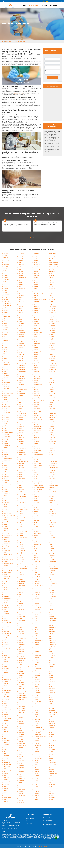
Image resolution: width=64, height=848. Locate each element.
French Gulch (22, 400)
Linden (20, 754)
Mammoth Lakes (38, 290)
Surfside (51, 524)
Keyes (20, 640)
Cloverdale (6, 650)
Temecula (51, 552)
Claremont (6, 635)
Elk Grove (21, 295)
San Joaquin (52, 316)
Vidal (50, 662)
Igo (19, 577)
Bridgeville (6, 476)
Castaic (5, 589)
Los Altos (21, 798)
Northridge (36, 491)
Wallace (51, 677)
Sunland (51, 517)
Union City (51, 625)
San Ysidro (51, 351)
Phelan (35, 627)
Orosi (35, 555)
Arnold (5, 329)
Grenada (21, 472)
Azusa (5, 356)
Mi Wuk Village (37, 351)
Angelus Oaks (7, 305)
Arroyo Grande (7, 332)
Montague (36, 387)
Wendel (51, 701)
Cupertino (6, 722)
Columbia (6, 668)
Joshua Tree (22, 616)
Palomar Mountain (38, 585)
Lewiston (21, 749)
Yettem (51, 780)
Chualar (5, 629)
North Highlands (38, 482)
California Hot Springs (9, 515)
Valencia (51, 635)
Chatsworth (7, 615)
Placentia (36, 660)
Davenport (6, 736)
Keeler (20, 627)
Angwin (5, 307)
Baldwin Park (7, 364)
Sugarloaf (51, 507)
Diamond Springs (8, 764)
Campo (5, 539)
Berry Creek (7, 403)
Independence (22, 583)
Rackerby (36, 718)
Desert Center (7, 757)
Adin (5, 259)
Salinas (51, 281)
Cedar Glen (6, 604)
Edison (20, 266)
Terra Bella (51, 559)
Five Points (21, 354)
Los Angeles (22, 800)
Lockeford (21, 771)
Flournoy (21, 358)
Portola (36, 699)
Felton (20, 340)
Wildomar (51, 734)
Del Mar (6, 746)
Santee (51, 378)
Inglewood (21, 589)
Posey (35, 703)
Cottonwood (7, 696)
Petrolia (36, 625)
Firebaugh (21, 351)
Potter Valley (37, 707)
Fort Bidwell (22, 378)
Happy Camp (22, 502)
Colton (5, 666)
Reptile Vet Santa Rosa (19, 41)
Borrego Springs (8, 458)
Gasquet (21, 419)
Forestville (21, 375)
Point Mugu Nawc (38, 681)
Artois (5, 336)
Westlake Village (53, 714)
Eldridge (21, 290)
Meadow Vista (37, 334)
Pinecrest (36, 644)
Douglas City (7, 781)
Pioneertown (37, 651)
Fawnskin (21, 336)
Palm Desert (37, 574)
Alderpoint (6, 273)
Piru (35, 653)
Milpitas (36, 367)
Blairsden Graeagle (8, 432)
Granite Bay (22, 456)
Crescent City (7, 707)
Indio (20, 587)
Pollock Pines (37, 684)
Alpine (5, 283)
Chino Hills (6, 626)
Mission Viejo (37, 378)
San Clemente (52, 299)
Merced (36, 347)
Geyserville (21, 426)
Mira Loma (36, 371)
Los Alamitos (22, 795)
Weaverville (52, 694)
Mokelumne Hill (38, 384)
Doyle (5, 786)
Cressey (6, 711)
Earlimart (21, 260)
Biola (5, 427)
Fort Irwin (21, 384)
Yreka (50, 791)
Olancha (36, 526)
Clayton (6, 639)
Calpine (5, 524)
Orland (35, 550)
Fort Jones (21, 386)
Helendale (21, 520)
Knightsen (21, 660)
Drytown (6, 788)
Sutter (50, 528)
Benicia (5, 397)
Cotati (5, 694)
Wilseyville (51, 745)
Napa (35, 439)
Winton (51, 758)
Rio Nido (36, 782)
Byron (5, 504)
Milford (35, 358)
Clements (6, 644)
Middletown (37, 352)
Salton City (51, 282)
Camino (6, 530)
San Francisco (52, 306)
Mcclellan (36, 323)
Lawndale (21, 732)
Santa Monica (52, 369)
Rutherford (52, 271)
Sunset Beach (52, 522)
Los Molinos (37, 255)
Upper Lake (52, 631)
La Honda (21, 673)
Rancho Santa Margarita (40, 736)
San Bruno (51, 295)
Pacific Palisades (38, 563)
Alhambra (6, 275)
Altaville (6, 288)
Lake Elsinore (22, 704)
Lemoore (21, 747)
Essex (20, 316)
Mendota (36, 340)
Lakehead (21, 712)
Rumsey (51, 268)
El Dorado (21, 275)
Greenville (21, 469)
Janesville (21, 609)
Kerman (21, 635)
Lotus (35, 262)
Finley (20, 349)
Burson (5, 498)
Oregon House (37, 544)
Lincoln (20, 752)
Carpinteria (6, 578)
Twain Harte (52, 616)
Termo (50, 557)
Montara (36, 389)
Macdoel (36, 277)
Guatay (20, 487)
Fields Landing (22, 345)
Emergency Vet (18, 93)
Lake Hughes (22, 708)
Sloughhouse (52, 434)
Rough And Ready (53, 262)
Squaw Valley (52, 478)
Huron (20, 570)
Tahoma (51, 539)
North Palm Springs (39, 487)
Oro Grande (37, 553)
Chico (5, 618)
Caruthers (6, 581)
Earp (20, 262)
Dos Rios (6, 779)
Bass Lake (6, 375)
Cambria (6, 528)
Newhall (36, 459)
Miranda (36, 375)
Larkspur (21, 727)
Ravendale (36, 740)
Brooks (5, 482)
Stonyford (51, 496)
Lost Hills (36, 260)
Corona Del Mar (8, 687)
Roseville (51, 258)
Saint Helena (52, 277)
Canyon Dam (7, 556)
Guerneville (21, 489)
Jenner (20, 611)
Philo (35, 631)
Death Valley (7, 742)
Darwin (5, 735)
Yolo (50, 782)
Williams (51, 736)
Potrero (36, 705)
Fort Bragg (21, 380)
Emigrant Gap (22, 303)
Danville (6, 733)
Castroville (6, 594)
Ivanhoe (21, 600)
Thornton (51, 565)
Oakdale (36, 507)
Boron (5, 456)
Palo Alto (36, 579)
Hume (20, 565)
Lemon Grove (22, 745)
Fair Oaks (21, 323)
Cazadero (6, 602)
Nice (35, 469)
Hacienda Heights (23, 494)
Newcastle (36, 458)
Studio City (51, 506)
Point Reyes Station (39, 683)
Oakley (35, 513)
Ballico (5, 366)
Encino (20, 308)
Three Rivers (52, 570)
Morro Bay (36, 413)
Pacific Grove (37, 561)
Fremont (21, 397)
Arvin (5, 338)
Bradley (5, 463)
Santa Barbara (52, 356)
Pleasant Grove (38, 672)
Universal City (52, 627)
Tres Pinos (51, 592)
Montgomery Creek (39, 400)
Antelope (6, 310)
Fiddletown (22, 343)
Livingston (21, 767)
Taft (50, 533)
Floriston (21, 356)
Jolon (20, 614)
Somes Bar (52, 450)
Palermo (36, 572)
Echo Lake (21, 264)
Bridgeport (6, 474)
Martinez (36, 312)
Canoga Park (7, 546)
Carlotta (6, 565)
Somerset (51, 448)
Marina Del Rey (38, 304)
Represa (36, 762)
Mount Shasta (37, 424)
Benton (5, 399)
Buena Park (7, 489)
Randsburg (36, 738)
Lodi (20, 774)
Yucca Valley (52, 797)
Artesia (5, 334)
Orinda (35, 548)
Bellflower (6, 390)
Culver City (6, 720)
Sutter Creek (52, 530)
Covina (5, 703)
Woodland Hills (53, 773)
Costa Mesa (7, 692)
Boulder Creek (7, 460)
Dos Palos (6, 777)
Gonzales (21, 447)
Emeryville (21, 301)
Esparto (21, 314)
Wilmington (52, 743)
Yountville (51, 790)
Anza (5, 314)
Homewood (22, 550)
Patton (35, 605)
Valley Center (52, 640)
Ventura (51, 653)
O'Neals (36, 500)
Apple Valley (7, 316)
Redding (36, 749)
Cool (5, 677)
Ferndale (21, 341)
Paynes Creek (37, 609)
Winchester (52, 749)
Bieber (5, 408)
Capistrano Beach (8, 559)
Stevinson (51, 487)
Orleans (36, 552)
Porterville (36, 697)
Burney (5, 495)
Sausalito (51, 382)
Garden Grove (22, 413)
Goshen (21, 450)
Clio (4, 646)
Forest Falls (22, 367)
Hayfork (21, 513)
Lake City (21, 703)
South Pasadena (53, 469)
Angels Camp (7, 303)
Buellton (6, 487)
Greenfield (21, 465)
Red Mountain (37, 745)
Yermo (50, 779)
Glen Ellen (21, 430)
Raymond (36, 742)
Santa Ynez (52, 375)
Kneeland (21, 656)
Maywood (36, 319)
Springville (51, 476)
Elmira (20, 297)
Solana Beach (52, 443)
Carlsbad (6, 567)
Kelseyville (21, 631)
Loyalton (36, 266)
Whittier (51, 732)
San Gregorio (52, 312)
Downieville (6, 784)
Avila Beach (7, 355)
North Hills (36, 483)
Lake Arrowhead (23, 701)
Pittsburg (36, 657)
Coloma (6, 664)
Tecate (50, 544)
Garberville (21, 411)
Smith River (52, 437)
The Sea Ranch (53, 561)
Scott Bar (51, 386)
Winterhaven (52, 755)
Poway (35, 708)
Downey (6, 783)
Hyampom (21, 572)
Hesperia (21, 533)
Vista (50, 673)
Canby (5, 545)
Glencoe (21, 432)
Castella (6, 591)
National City (37, 441)
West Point (52, 710)
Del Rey (5, 747)
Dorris (5, 775)
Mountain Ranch (38, 428)
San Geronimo (52, 310)
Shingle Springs (53, 415)
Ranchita (36, 725)
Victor (50, 659)
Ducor (5, 794)
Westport (51, 721)
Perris (35, 620)
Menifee (36, 341)
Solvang (51, 447)
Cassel (5, 587)
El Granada (21, 279)
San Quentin (52, 343)
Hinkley (20, 542)
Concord (6, 676)
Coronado (6, 688)
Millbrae (36, 364)
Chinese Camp (7, 622)
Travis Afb (51, 590)
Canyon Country (8, 554)
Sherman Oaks (53, 413)
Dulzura (5, 795)
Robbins (36, 797)
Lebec (20, 738)
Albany (5, 270)
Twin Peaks (52, 622)
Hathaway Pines (23, 507)
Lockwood (21, 773)
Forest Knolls (22, 369)
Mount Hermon (38, 421)
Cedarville (6, 607)
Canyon (5, 552)
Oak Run (36, 504)
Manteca (36, 295)
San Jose (51, 317)
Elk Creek (21, 293)
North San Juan (38, 489)
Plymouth (36, 677)
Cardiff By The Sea (8, 563)
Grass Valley (22, 458)
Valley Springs (52, 644)
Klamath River (22, 655)
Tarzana (51, 541)
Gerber (20, 424)
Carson (5, 580)
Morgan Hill (37, 410)
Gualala (20, 485)
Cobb (5, 659)
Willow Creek (52, 740)
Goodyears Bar (22, 448)
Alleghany (6, 279)
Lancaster (21, 723)
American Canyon (8, 297)
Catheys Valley (7, 598)
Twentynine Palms (53, 618)
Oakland (36, 511)
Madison (36, 284)
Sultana (51, 511)
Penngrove (36, 616)
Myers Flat (36, 437)
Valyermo (51, 648)
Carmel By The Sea (8, 570)
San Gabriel (52, 308)
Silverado (51, 428)
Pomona (36, 686)
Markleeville (37, 308)
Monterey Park (37, 399)
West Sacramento (53, 712)
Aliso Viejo (6, 277)
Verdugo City (52, 655)
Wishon (51, 760)
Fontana (21, 362)
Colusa (5, 670)
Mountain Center (38, 426)
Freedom (21, 395)
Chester (6, 617)
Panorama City (37, 589)
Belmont (6, 391)
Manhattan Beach (38, 293)
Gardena (21, 417)
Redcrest (36, 747)
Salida (50, 279)
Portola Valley (37, 701)
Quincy (35, 716)
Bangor (5, 368)
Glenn (20, 439)
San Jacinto (52, 314)
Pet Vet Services (33, 5)
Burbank (6, 491)
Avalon (5, 349)
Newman (36, 461)
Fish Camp (21, 352)
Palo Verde (36, 583)
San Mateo (51, 336)
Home (24, 5)
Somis (50, 452)
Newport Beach (38, 463)
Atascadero (7, 340)
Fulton (20, 408)
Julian (20, 618)
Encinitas (21, 306)
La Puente (21, 682)
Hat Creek (21, 506)
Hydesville (21, 574)
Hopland (21, 557)
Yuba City (51, 793)
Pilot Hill (36, 636)
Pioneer (36, 649)
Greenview (21, 467)
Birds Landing (7, 428)
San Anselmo (52, 290)
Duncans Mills (7, 797)
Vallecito (51, 636)
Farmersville (22, 332)
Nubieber (36, 496)
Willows (51, 742)
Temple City (52, 553)
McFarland (36, 327)
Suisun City (51, 509)
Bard (5, 371)
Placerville (36, 662)
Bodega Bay (7, 445)
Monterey (36, 397)
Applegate (6, 318)
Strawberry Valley (53, 504)
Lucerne (36, 268)
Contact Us (44, 5)
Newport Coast (38, 465)
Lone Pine (21, 786)
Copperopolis (7, 679)
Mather (35, 316)
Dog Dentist (29, 821)
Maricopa (36, 301)
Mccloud (36, 325)
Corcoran (6, 681)
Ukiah (50, 624)
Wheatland (52, 725)
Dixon (5, 771)
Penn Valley (37, 614)
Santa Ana (51, 354)
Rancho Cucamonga (39, 729)
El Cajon (21, 269)
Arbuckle (6, 321)
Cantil (5, 548)
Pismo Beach (37, 655)
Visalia (50, 672)
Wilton (50, 747)
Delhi (5, 751)
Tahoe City (51, 535)
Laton (20, 730)
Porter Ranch (37, 696)
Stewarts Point (53, 489)
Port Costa (36, 690)
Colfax (5, 663)
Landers (21, 725)
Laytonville (21, 734)
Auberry (6, 345)
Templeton (52, 555)
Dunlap (5, 799)
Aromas (6, 331)
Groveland (21, 480)
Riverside (36, 795)
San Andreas (52, 288)
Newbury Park (37, 456)
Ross (50, 260)
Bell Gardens (7, 386)
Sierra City (51, 421)
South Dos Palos (53, 461)
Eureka (20, 319)
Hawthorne (21, 511)
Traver (50, 589)
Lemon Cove (22, 743)
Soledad (51, 445)
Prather (36, 710)
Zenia (50, 801)
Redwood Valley (38, 758)
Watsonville (52, 692)
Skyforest (51, 432)
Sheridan (51, 411)
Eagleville (21, 258)
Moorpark (36, 404)
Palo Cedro (37, 581)
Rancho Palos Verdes (39, 732)
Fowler (20, 391)
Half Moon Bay (22, 496)
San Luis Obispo (53, 328)
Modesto (36, 380)
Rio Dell (36, 779)
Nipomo (36, 474)
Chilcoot (6, 620)
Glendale (21, 434)
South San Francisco (54, 470)
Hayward (21, 515)
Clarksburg (6, 637)
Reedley (36, 760)
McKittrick (36, 330)
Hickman (21, 535)
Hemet (20, 524)
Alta (5, 285)
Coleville (6, 661)
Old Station (37, 528)
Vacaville (51, 633)
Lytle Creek (37, 275)
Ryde (50, 273)
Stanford (51, 482)
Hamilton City (22, 498)
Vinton (50, 670)
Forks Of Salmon (23, 376)
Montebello (37, 395)
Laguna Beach (22, 691)
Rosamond (52, 255)
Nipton (35, 476)
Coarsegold (7, 657)
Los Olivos (36, 257)
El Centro (21, 271)
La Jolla (21, 675)
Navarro (36, 443)
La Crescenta (22, 668)
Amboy (5, 296)
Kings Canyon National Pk (24, 646)
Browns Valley (7, 484)
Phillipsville (36, 629)
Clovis (5, 652)
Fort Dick (21, 382)
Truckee (51, 600)
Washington (52, 688)
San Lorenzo (52, 325)
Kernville (21, 636)
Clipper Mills (7, 648)
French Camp (22, 399)
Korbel (20, 662)
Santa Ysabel (52, 376)
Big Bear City (7, 412)
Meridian (36, 349)
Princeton (36, 712)
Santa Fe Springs (53, 364)
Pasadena (36, 598)
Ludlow (36, 271)
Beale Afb (6, 379)
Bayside (6, 377)
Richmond (36, 771)
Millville (35, 365)
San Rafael (51, 345)
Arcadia (5, 323)
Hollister (21, 544)
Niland (35, 472)
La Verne (21, 686)
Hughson (21, 563)
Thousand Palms (53, 568)
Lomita (20, 782)
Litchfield (21, 758)
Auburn (5, 347)
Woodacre (51, 766)
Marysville (36, 314)
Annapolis (6, 308)
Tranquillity (51, 587)
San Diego (51, 301)
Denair (5, 753)
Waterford (51, 690)
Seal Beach (52, 389)
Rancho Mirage (38, 731)
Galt (20, 410)
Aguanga (6, 262)
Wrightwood (52, 777)
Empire (20, 304)
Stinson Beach (52, 491)
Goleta (20, 445)
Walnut (51, 679)
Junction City (22, 620)
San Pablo (51, 340)
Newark (36, 452)
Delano (5, 749)
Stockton (51, 494)
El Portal (21, 284)
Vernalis (51, 657)
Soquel (50, 458)
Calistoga (6, 521)
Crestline (6, 712)
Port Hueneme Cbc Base (40, 694)
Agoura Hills (7, 261)
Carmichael (6, 574)
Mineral (35, 369)
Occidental (36, 517)
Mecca (35, 336)
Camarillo (6, 526)
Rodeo (35, 801)
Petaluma (36, 624)
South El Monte (53, 463)
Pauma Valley (37, 607)
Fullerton (21, 406)
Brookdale (6, 480)
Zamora (51, 799)
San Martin (51, 334)
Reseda (36, 766)
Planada (36, 664)
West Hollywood (53, 708)
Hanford (21, 500)
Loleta (20, 776)
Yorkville (51, 786)
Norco (35, 478)
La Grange (21, 669)
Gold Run (21, 443)
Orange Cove (37, 541)
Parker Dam (37, 594)
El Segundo (22, 286)
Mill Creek (36, 360)
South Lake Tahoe (53, 467)
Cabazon (6, 506)
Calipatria (6, 519)
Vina (50, 668)
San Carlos (51, 297)
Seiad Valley (52, 397)
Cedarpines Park (8, 605)
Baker (5, 360)
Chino (5, 624)
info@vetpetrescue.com (9, 1)
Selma (50, 399)
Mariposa (36, 306)
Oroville (36, 557)
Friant (20, 404)
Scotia (50, 384)
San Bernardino (53, 293)
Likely (20, 751)
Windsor (51, 751)
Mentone (36, 345)
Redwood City (37, 756)
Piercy (35, 635)
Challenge (6, 613)
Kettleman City (22, 638)
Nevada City (37, 448)
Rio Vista (36, 786)
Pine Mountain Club (39, 640)
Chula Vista (6, 631)
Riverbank (36, 791)
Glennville (21, 441)
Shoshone (51, 419)
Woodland (51, 771)
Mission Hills (37, 376)
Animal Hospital (30, 818)
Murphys (36, 434)
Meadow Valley (38, 332)
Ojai (35, 524)
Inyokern (21, 592)
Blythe (5, 441)
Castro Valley (7, 593)
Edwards (21, 268)
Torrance (51, 581)
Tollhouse (51, 574)
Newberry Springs (38, 454)
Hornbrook (21, 559)
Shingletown (52, 417)
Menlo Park (37, 343)
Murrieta (36, 435)
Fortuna (21, 387)
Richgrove (36, 769)
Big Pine (6, 421)
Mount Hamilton (38, 419)
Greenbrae (21, 463)
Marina (35, 303)
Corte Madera (7, 690)
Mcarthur (36, 321)
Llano (20, 769)
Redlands (36, 751)
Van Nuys (51, 649)
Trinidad (51, 594)
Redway (36, 755)
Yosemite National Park (55, 788)
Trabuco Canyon (53, 583)
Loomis (21, 793)
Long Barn (21, 787)
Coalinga (6, 655)
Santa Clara (52, 358)
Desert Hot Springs (8, 759)
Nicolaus (36, 470)
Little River (21, 760)
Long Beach (22, 789)
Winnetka (51, 753)
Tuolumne (51, 607)
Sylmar (50, 531)
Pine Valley (36, 642)
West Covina (52, 705)
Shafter (51, 402)
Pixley (35, 659)
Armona (6, 327)
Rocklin (36, 799)
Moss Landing (37, 417)
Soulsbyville (52, 459)
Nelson (35, 447)
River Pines (36, 790)
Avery (5, 353)
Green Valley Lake (23, 461)
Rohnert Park (52, 253)
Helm (20, 522)
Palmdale (36, 577)
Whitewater (52, 729)
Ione (20, 594)
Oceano (36, 518)
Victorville (51, 660)
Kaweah (21, 625)
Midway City (37, 356)
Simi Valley (51, 430)
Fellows (21, 338)
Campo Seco (7, 541)
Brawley (6, 469)
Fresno (20, 402)
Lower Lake (37, 264)
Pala (35, 570)
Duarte (5, 790)
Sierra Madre (52, 423)
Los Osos (36, 258)
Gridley (20, 474)
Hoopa (20, 555)
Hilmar (20, 541)
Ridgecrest (36, 775)
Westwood (52, 723)
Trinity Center (52, 596)
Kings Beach (22, 644)
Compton (6, 674)
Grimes (20, 476)
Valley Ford (52, 642)
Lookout (21, 791)
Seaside (51, 391)
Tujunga (51, 601)
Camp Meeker (7, 532)
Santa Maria (52, 367)
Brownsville (6, 486)
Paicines (36, 568)
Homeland (21, 548)
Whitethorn (52, 727)
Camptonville (7, 543)
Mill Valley (36, 362)
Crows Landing (7, 718)
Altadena (6, 286)
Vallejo (50, 638)
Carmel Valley (7, 572)
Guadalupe (21, 483)
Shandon (51, 404)
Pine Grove (36, 638)
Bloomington (7, 436)
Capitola (6, 561)
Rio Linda (36, 780)
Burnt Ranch (7, 497)
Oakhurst (36, 509)
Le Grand (21, 736)
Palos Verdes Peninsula (40, 587)
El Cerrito (21, 273)
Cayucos (6, 600)
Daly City (6, 729)
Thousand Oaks (53, 566)
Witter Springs (52, 762)
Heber (20, 518)
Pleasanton (37, 675)
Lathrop (21, 728)
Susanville (51, 526)
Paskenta (36, 600)
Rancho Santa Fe (38, 734)
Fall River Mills (22, 328)
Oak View (36, 506)
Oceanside (36, 520)
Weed (50, 696)
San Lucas (51, 327)
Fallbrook (21, 330)
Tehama (51, 550)
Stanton (51, 483)
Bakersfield (6, 362)
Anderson (6, 301)
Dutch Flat (21, 257)
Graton (20, 459)
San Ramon (52, 347)
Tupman (51, 609)
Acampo (6, 253)
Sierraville (51, 424)
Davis (5, 738)
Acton (5, 255)
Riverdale (36, 793)
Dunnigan (6, 801)
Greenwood (22, 470)
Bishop (5, 430)
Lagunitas (21, 699)
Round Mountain (53, 264)
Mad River (36, 279)
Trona (50, 598)
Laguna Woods (23, 697)
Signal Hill (51, 426)
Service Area (53, 5)
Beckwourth (7, 382)
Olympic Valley (37, 533)
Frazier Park (22, 393)
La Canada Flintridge (24, 666)
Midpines (36, 354)
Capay (5, 557)
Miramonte (36, 373)
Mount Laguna (37, 423)
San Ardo (51, 292)
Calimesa (6, 517)
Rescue (36, 764)
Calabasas (6, 508)
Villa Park (51, 666)
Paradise (36, 590)
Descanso (6, 755)
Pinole (35, 646)
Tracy (50, 585)
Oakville (36, 515)
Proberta (36, 714)
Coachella (6, 653)
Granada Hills (22, 452)
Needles (36, 445)
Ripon (35, 788)
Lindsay (21, 756)
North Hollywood (38, 485)
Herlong (21, 530)
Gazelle (20, 421)
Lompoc (21, 784)
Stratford (51, 498)
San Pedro (51, 341)
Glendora (21, 435)
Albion (5, 272)
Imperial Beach (22, 581)
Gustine (21, 493)
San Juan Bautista (53, 319)
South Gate (52, 465)
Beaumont (6, 380)
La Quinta (21, 684)
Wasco (50, 686)
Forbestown (22, 365)
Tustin (50, 613)
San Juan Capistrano (54, 321)
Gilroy (20, 428)
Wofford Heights (53, 764)
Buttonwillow (7, 502)
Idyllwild (21, 576)
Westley (51, 716)
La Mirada (21, 679)
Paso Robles (37, 601)
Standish (51, 480)
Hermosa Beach (23, 531)
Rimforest (36, 777)
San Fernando (52, 304)
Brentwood (6, 473)
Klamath (21, 653)
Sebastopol (52, 393)
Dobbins (6, 773)
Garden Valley (22, 415)
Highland (21, 539)
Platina (35, 666)
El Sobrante (22, 288)
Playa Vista (36, 670)
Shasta (50, 406)
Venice (50, 651)
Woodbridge (52, 767)
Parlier (35, 596)
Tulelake (51, 605)
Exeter (20, 321)
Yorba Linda (52, 784)
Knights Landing (23, 658)
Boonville (6, 454)
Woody (51, 775)
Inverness (21, 590)
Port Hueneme (37, 692)
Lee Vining (21, 739)
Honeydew (21, 552)
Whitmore (51, 731)
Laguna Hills (22, 693)
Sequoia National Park (54, 400)
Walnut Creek (52, 681)
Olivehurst (36, 531)
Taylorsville (52, 542)
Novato (36, 494)
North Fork (36, 480)
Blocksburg (6, 434)
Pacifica (36, 565)
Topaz (50, 579)
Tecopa (51, 546)
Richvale (36, 773)
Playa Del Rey (37, 668)
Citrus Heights (7, 633)
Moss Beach (37, 415)
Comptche (6, 672)
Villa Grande (52, 664)
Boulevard (6, 462)
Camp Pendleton (8, 535)
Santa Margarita (53, 365)
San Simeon (52, 349)
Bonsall (5, 452)
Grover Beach (22, 482)
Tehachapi (51, 548)
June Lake (21, 622)
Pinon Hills (36, 648)
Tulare (50, 603)
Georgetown (22, 423)
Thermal (51, 563)
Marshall (36, 310)
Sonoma (51, 454)
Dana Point (6, 731)
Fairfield (21, 327)
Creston (6, 714)
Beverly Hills (7, 406)
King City (21, 642)
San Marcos (52, 330)
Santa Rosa (8, 41)
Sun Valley (51, 515)
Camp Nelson (7, 534)
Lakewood (21, 719)
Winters (51, 756)
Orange (36, 539)
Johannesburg (22, 613)
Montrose (36, 402)
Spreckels (51, 472)
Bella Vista (6, 388)
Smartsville (52, 435)
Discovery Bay (7, 770)
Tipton (50, 572)
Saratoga (51, 380)
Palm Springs (37, 576)
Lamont (21, 721)
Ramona (36, 723)
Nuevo (35, 498)
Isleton (20, 598)
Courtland (6, 700)
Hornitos (21, 561)
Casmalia (6, 583)
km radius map (52, 104)
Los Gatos (36, 253)
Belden (5, 384)
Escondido (21, 312)
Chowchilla (6, 628)
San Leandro (52, 323)
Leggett (21, 741)
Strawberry (51, 502)
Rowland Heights (53, 266)
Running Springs (53, 269)
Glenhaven (21, 437)
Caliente (6, 511)
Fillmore (21, 347)
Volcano (51, 675)
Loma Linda (22, 778)
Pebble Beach (37, 613)
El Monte (21, 281)
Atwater (6, 344)
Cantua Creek (7, 550)
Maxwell (36, 317)
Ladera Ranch (22, 688)
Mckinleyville (37, 328)
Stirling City (52, 493)
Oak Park (36, 502)
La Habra (21, 671)
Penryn (35, 618)
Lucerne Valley (37, 269)
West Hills (51, 707)
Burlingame (7, 493)
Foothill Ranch (22, 364)
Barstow (6, 373)
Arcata (5, 325)
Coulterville (6, 698)
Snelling (51, 439)
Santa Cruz (51, 362)
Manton (36, 297)
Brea (5, 471)
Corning (6, 683)
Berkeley (6, 401)
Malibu (35, 288)
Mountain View (37, 430)
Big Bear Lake (7, 414)
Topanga (51, 577)
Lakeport (21, 714)
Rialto (35, 767)
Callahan (6, 522)
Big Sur (5, 423)
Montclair (36, 391)
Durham (21, 255)
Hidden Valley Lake (23, 537)
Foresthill (21, 373)
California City (7, 513)
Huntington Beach (23, 566)
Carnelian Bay (7, 576)
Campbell (6, 537)
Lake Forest (22, 706)
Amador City (7, 294)
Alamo (5, 268)
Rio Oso (36, 784)
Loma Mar (21, 780)
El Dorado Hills (22, 277)
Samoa (51, 286)
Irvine (20, 596)
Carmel (5, 569)
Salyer (50, 284)
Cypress (6, 725)
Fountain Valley (23, 389)
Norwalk (36, 493)
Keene (20, 629)
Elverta (20, 299)
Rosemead (52, 257)
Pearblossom (37, 611)
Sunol (50, 520)
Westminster (52, 718)
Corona (5, 685)
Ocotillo (36, 522)
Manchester (37, 292)
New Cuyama (37, 450)
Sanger (51, 352)
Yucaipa (51, 795)
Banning (6, 369)
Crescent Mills (7, 709)
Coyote (5, 705)
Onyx (35, 537)
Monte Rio (36, 393)
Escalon (21, 310)
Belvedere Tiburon (8, 393)
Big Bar (5, 410)
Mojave (36, 382)
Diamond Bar (7, 762)
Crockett (6, 716)
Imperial (21, 579)
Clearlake (6, 640)
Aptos (5, 320)
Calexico (6, 510)
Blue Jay (6, 438)
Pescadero (36, 622)
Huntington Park (23, 568)
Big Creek (6, 417)
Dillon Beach (7, 766)
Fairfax (20, 325)
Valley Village (52, 646)
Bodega (6, 443)
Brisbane (6, 478)
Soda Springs (52, 441)
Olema (35, 530)
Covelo (5, 701)
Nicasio (36, 467)
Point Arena (37, 679)
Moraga (36, 406)
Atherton (6, 342)
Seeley (50, 395)
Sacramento (52, 275)
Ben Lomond (7, 395)
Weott (50, 703)
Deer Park (6, 744)
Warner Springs (53, 684)
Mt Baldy (36, 432)
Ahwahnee (6, 264)
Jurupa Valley (22, 624)
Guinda (20, 491)
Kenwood (21, 633)
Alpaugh (6, 281)
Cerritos (6, 611)
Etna (20, 317)
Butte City (6, 500)
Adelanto (6, 257)
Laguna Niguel (22, 695)
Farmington (22, 334)
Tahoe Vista (52, 537)
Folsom (21, 360)
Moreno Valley (37, 408)
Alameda (6, 266)
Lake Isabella (22, 710)
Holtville (21, 546)
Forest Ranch (22, 371)
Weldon (51, 699)
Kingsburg (21, 649)
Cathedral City (7, 596)
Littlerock (21, 762)
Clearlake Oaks (7, 642)
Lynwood (36, 273)
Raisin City (36, 721)
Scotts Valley (52, 387)
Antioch (6, 312)
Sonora (51, 456)
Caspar (5, 585)
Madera (36, 282)
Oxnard (36, 559)
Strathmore (52, 500)
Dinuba (5, 768)
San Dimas (51, 303)
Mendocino (37, 338)
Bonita (5, 451)
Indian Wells (22, 585)
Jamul (20, 607)
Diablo (5, 760)
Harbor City (22, 504)
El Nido (20, 282)
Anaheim (6, 299)
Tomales (51, 576)
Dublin (5, 792)
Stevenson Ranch (53, 485)
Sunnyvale (51, 518)
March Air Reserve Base (40, 299)
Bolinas (5, 449)
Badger (5, 358)
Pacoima (36, 566)
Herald (20, 526)
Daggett (6, 727)
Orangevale (37, 542)
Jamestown (22, 605)
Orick (35, 546)
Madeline (36, 281)
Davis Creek (7, 740)
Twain (50, 614)
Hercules (21, 528)
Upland (51, 629)
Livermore (21, 765)
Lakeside (21, 717)
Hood (20, 553)
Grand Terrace (22, 454)
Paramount (37, 592)
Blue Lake (6, 439)
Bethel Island (7, 404)
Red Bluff (36, 743)
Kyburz (20, 664)
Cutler (5, 723)
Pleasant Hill (37, 673)
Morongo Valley (38, 411)
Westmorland (52, 719)
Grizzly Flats (22, 478)
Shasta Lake (52, 408)
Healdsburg (22, 517)
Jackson (21, 601)
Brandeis (6, 465)
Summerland (52, 513)
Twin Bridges (52, 620)
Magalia (36, 286)
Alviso (5, 292)
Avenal (5, 351)
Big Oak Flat (7, 419)
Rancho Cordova (38, 727)
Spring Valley (52, 474)
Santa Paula (52, 371)
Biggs (5, 425)
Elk (19, 292)
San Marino (52, 332)
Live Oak (21, 763)
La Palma (21, 680)
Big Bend (6, 415)
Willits (50, 738)
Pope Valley (37, 688)
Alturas (5, 290)
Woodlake (51, 769)
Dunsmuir (21, 253)
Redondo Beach (38, 753)
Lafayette (21, 690)
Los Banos (21, 802)
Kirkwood (21, 651)
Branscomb (7, 467)
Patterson (36, 603)
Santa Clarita (52, 360)
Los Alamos (22, 797)
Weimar (51, 697)
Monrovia (36, 386)
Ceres (5, 609)
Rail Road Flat (37, 719)
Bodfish (6, 447)
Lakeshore (21, 715)
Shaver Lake (52, 410)
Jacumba (21, 603)
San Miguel (52, 338)
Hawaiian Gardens (23, 509)
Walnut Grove (52, 683)
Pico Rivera (36, 633)
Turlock (51, 611)
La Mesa (21, 677)
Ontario (36, 535)
